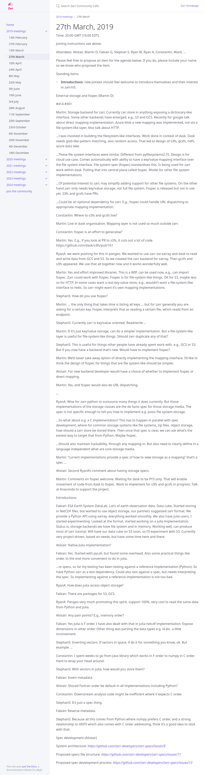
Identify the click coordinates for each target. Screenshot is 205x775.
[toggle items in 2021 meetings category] (46, 165)
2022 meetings (16, 172)
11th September (19, 114)
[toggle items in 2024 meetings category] (46, 185)
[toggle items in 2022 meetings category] (46, 172)
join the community (19, 191)
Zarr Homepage (190, 5)
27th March (16, 57)
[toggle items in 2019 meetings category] (46, 31)
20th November (19, 140)
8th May (14, 76)
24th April (15, 69)
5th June (14, 89)
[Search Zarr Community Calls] (103, 6)
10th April (15, 63)
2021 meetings (16, 165)
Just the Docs (29, 766)
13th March (16, 50)
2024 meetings (16, 185)
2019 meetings (16, 31)
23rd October (17, 127)
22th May (15, 82)
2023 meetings (16, 178)
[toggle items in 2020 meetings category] (46, 159)
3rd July (14, 101)
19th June (15, 95)
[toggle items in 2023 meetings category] (46, 178)
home (10, 25)
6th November (18, 133)
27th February (18, 44)
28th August (17, 108)
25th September (19, 121)
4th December (18, 146)
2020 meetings (16, 159)
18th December (19, 153)
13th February (18, 37)
